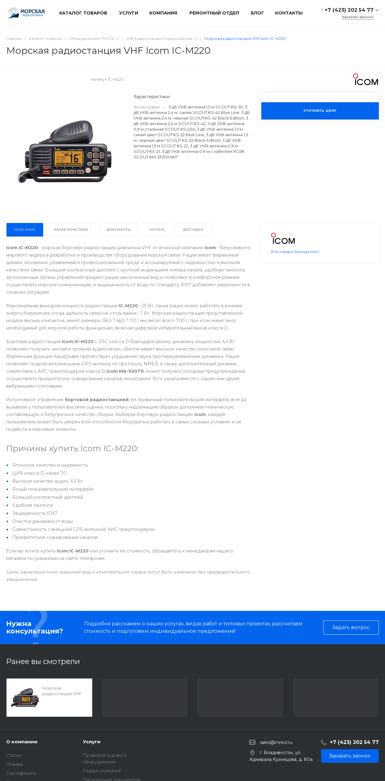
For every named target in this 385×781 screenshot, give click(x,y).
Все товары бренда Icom (295, 251)
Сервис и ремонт (102, 771)
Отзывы (14, 764)
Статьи (13, 755)
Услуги (92, 742)
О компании (22, 742)
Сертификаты (21, 773)
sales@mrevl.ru (276, 742)
